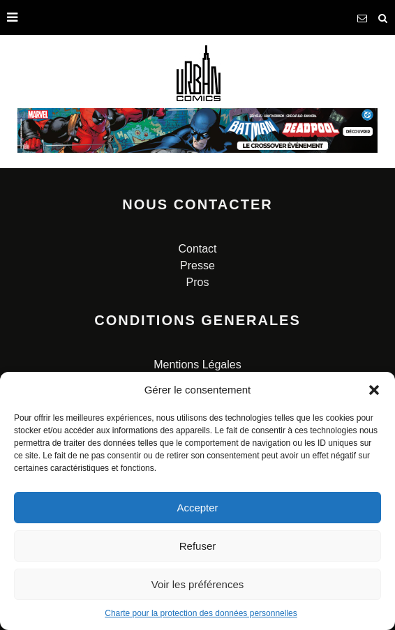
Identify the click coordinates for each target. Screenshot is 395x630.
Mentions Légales (197, 364)
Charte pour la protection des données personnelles (201, 613)
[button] (374, 390)
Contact (197, 249)
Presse (197, 265)
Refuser (197, 546)
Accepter (197, 507)
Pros (197, 282)
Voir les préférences (197, 584)
